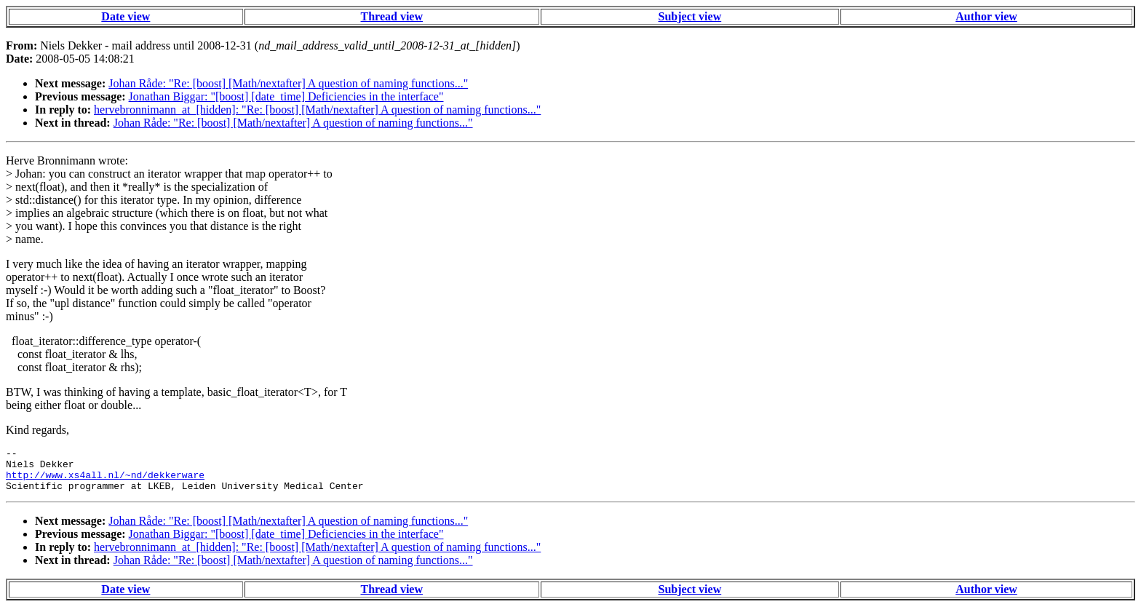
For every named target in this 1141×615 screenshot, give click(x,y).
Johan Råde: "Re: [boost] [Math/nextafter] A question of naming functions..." (288, 83)
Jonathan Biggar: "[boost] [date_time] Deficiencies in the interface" (286, 96)
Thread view (392, 16)
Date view (125, 16)
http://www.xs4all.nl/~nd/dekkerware (105, 481)
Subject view (690, 16)
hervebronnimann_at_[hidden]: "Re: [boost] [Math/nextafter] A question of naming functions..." (317, 109)
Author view (986, 16)
